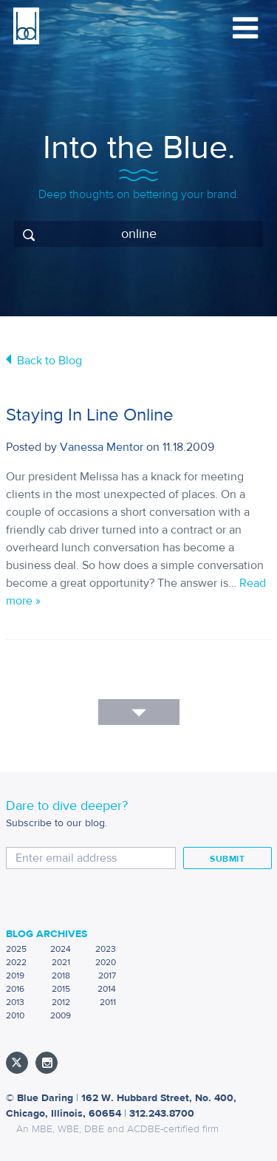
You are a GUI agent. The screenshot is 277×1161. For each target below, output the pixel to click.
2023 (105, 949)
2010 (15, 1015)
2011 (108, 1002)
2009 (60, 1015)
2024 (60, 949)
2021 (61, 962)
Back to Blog (49, 360)
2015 (61, 989)
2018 (61, 975)
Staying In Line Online (90, 415)
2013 (15, 1002)
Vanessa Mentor (101, 447)
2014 (107, 989)
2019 (15, 975)
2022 (16, 962)
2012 (61, 1002)
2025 (16, 949)
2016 (15, 989)
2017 (107, 975)
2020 (105, 962)
